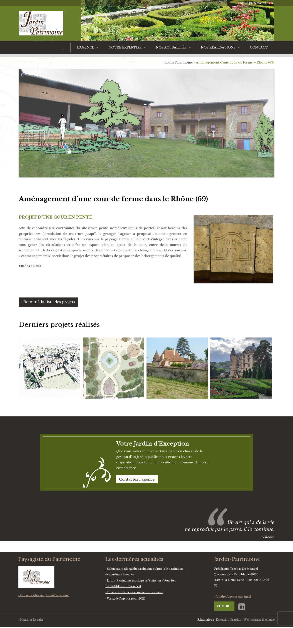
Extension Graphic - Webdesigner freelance (245, 619)
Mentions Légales (32, 619)
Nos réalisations (218, 47)
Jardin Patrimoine (178, 62)
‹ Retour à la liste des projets (48, 302)
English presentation (252, 3)
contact (224, 605)
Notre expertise (124, 47)
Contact (259, 47)
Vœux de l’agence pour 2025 (126, 598)
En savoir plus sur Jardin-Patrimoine (44, 595)
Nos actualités (171, 47)
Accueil (63, 49)
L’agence (85, 47)
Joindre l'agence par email (233, 596)
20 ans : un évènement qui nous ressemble (135, 592)
